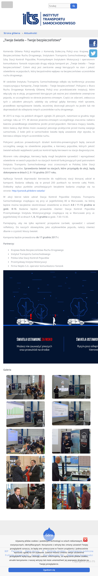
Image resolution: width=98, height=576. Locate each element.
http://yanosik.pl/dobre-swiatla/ (28, 190)
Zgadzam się (49, 570)
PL (83, 6)
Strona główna (12, 33)
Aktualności (30, 33)
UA (94, 6)
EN (88, 6)
